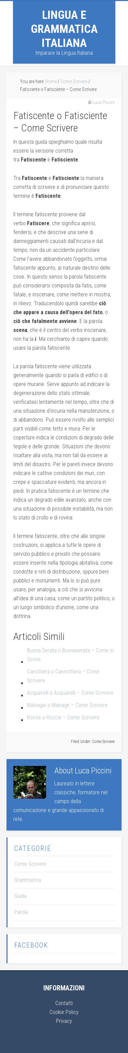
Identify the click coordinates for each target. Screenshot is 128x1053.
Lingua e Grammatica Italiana (64, 29)
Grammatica (27, 880)
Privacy (64, 1021)
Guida (20, 896)
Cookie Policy (64, 1012)
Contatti (64, 1003)
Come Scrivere (103, 741)
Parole (21, 912)
